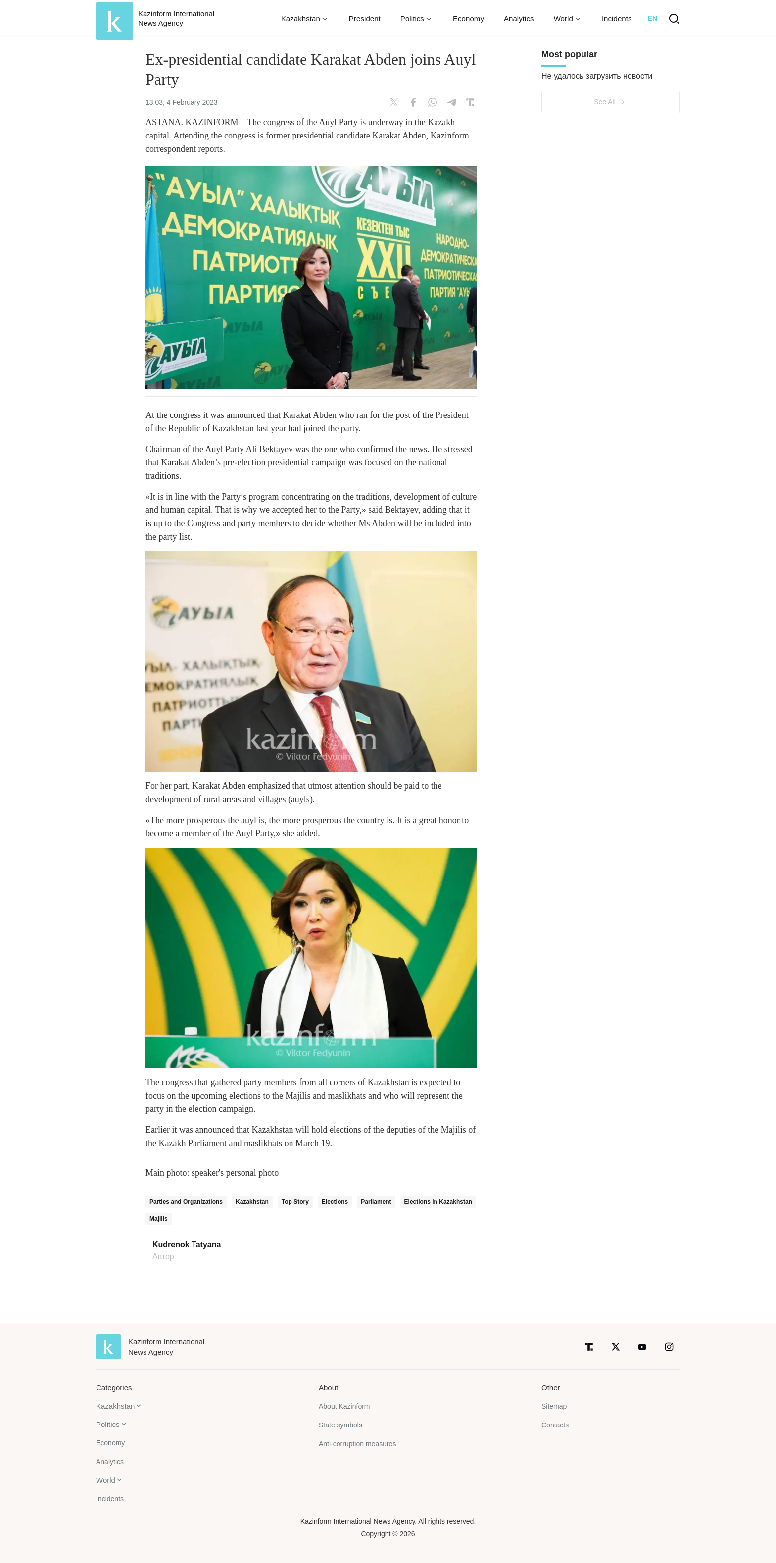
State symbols (340, 1425)
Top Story (295, 1201)
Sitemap (554, 1406)
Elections (335, 1201)
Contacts (555, 1425)
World (105, 1480)
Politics (108, 1424)
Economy (468, 18)
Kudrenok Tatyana (186, 1245)
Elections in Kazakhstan (438, 1201)
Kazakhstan (252, 1201)
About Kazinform (344, 1406)
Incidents (617, 18)
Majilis (158, 1218)
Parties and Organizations (186, 1201)
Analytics (519, 18)
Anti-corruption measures (357, 1444)
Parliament (376, 1201)
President (365, 18)
